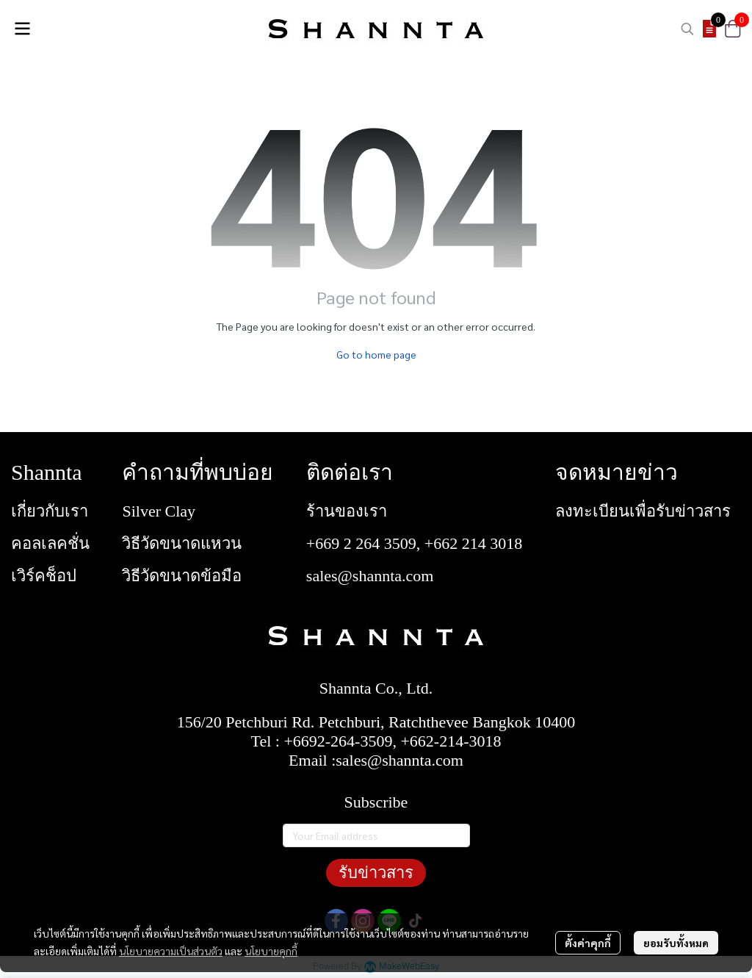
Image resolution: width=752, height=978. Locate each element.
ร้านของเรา (346, 511)
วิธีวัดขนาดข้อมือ (182, 576)
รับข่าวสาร (376, 872)
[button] (687, 28)
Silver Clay (158, 511)
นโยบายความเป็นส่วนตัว (171, 950)
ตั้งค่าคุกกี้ (588, 942)
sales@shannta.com (370, 576)
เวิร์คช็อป (43, 576)
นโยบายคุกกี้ (271, 950)
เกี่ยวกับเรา (49, 511)
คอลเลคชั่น (50, 543)
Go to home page (376, 354)
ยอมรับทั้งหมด (676, 942)
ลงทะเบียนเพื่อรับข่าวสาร (643, 511)
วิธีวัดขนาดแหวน (182, 543)
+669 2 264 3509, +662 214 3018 (414, 543)
